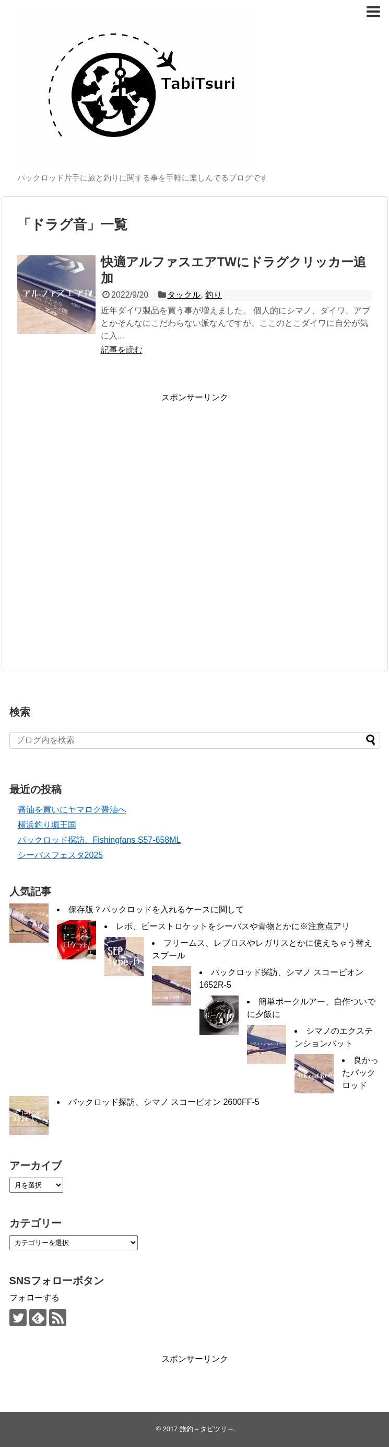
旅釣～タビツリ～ (207, 1429)
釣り (213, 294)
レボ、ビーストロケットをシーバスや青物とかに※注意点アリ (233, 926)
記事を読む (122, 349)
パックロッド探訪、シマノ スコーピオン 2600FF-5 (164, 1102)
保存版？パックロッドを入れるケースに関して (156, 909)
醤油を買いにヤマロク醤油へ (72, 809)
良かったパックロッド (360, 1073)
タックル (184, 294)
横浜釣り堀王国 (47, 824)
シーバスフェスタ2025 (60, 855)
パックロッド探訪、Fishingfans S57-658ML (99, 839)
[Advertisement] (99, 529)
